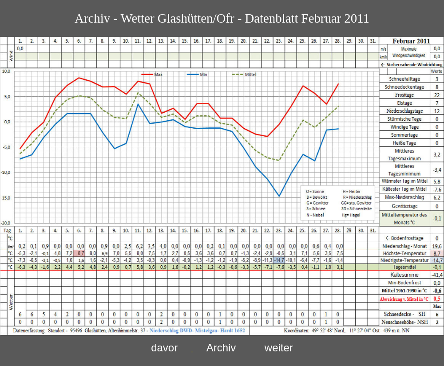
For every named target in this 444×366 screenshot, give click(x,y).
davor (164, 348)
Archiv (221, 348)
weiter (279, 348)
